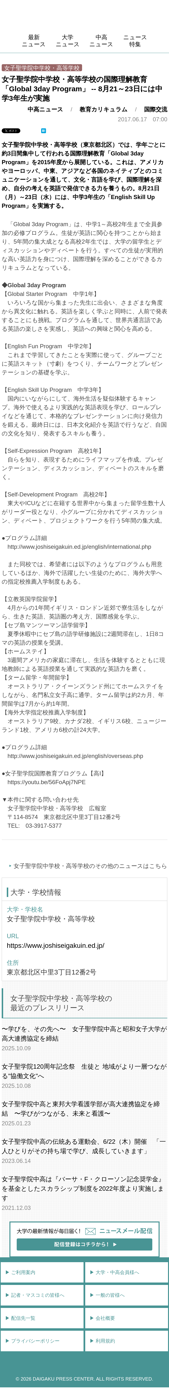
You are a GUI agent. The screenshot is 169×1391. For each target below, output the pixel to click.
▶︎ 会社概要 (102, 1318)
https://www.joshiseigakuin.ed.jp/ (55, 945)
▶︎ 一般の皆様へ (107, 1295)
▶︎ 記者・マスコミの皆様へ (35, 1295)
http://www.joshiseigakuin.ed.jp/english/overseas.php (75, 756)
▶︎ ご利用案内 (20, 1272)
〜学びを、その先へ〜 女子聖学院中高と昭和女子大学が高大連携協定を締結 (84, 1033)
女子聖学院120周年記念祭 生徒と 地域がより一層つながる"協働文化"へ (84, 1071)
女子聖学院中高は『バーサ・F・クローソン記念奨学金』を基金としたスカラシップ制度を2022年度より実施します (83, 1188)
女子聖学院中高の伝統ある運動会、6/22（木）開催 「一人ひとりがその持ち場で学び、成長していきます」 (84, 1146)
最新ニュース (34, 40)
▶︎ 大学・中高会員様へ (114, 1272)
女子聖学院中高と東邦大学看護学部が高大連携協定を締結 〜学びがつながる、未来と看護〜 (81, 1108)
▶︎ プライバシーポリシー (32, 1341)
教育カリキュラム (104, 109)
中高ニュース (101, 40)
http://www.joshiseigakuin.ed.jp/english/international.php (79, 546)
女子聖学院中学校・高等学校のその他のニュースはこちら (90, 866)
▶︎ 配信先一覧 (20, 1318)
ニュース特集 (135, 40)
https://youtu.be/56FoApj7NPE (47, 782)
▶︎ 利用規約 (102, 1341)
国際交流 (155, 109)
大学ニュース (68, 40)
